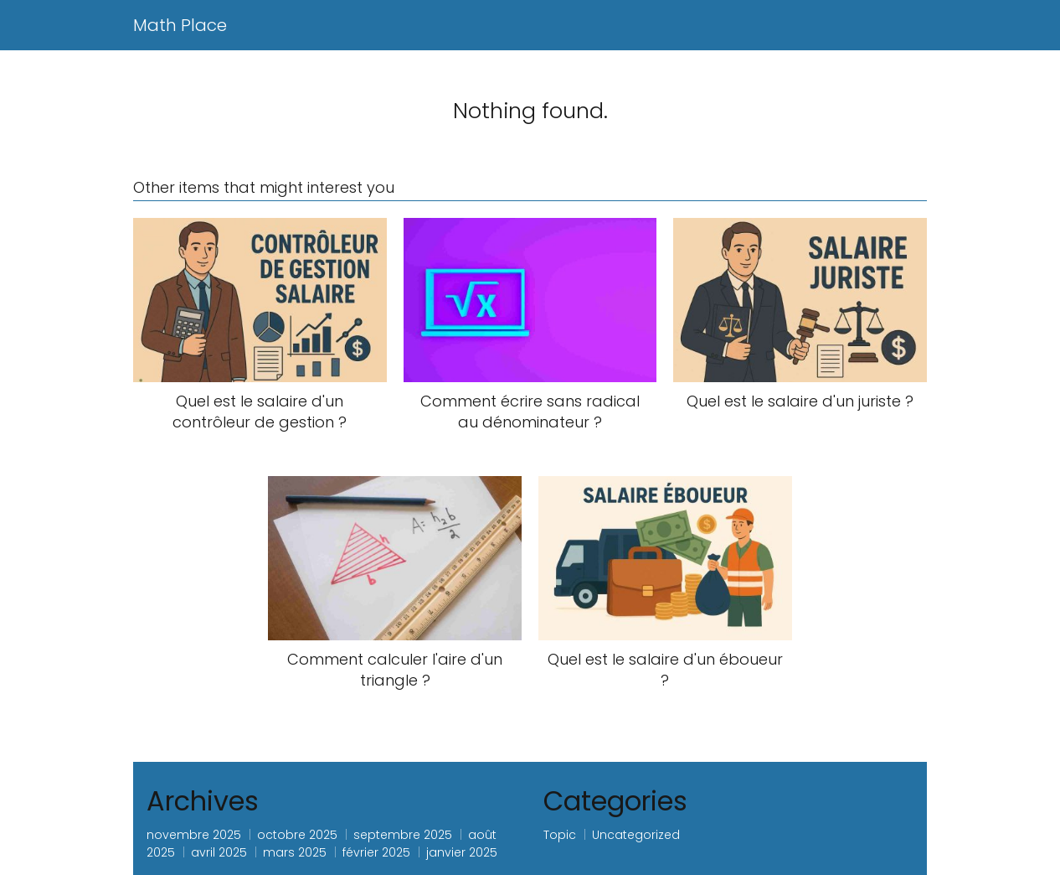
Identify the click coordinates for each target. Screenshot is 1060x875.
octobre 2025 (297, 834)
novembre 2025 (194, 834)
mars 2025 (295, 852)
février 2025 (376, 852)
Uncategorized (636, 834)
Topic (559, 834)
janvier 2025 (461, 852)
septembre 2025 (402, 834)
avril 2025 (219, 852)
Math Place (180, 25)
